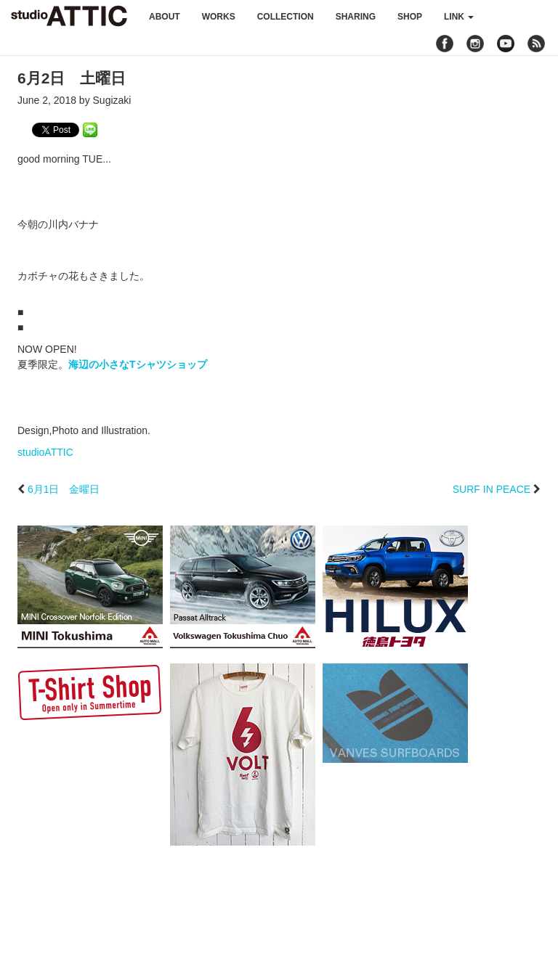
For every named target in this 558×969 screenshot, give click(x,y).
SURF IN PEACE (491, 489)
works (218, 17)
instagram (475, 43)
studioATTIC (45, 452)
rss (538, 43)
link (459, 17)
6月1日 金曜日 (64, 489)
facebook (444, 43)
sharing (356, 17)
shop (409, 17)
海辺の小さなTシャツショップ (137, 364)
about (164, 17)
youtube (505, 43)
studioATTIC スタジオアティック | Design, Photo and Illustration (69, 16)
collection (285, 17)
